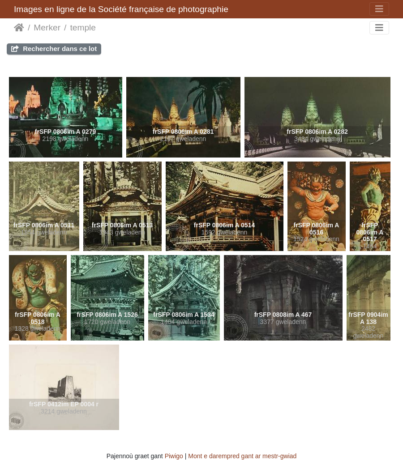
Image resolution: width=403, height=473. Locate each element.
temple (83, 27)
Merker (47, 27)
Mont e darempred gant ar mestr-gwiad (242, 456)
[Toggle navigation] (379, 9)
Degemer (19, 28)
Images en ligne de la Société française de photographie (121, 9)
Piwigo (174, 456)
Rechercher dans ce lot (54, 48)
